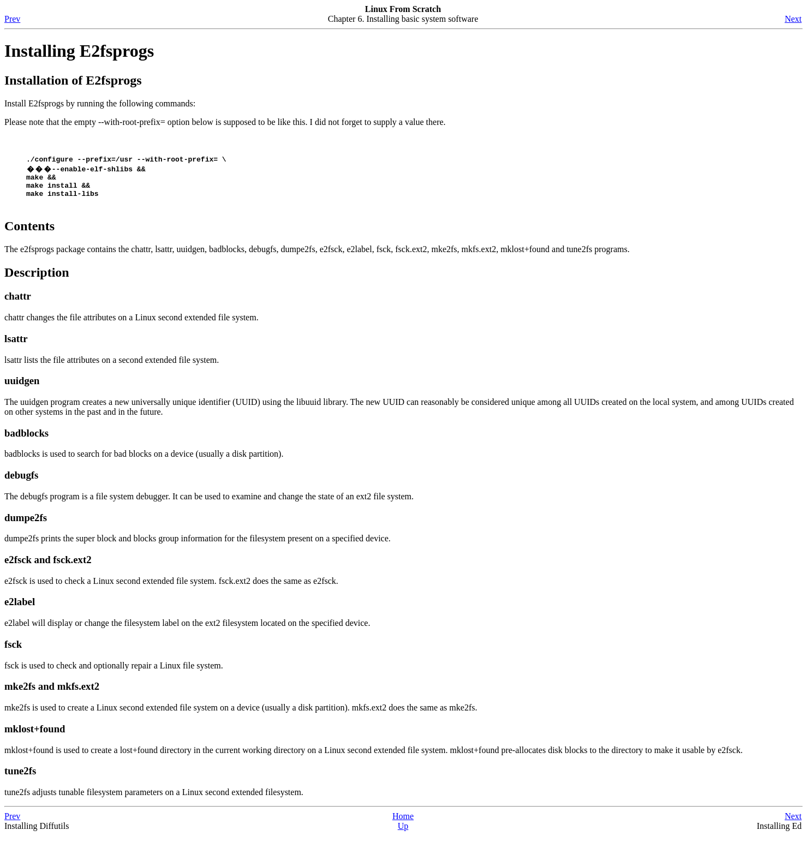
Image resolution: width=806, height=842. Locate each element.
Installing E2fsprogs (79, 51)
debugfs (21, 481)
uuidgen (21, 387)
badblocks (26, 439)
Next (793, 18)
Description (36, 279)
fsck (13, 650)
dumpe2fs (25, 524)
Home (403, 822)
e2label (19, 608)
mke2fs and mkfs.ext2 (51, 692)
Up (403, 832)
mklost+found (34, 735)
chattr (17, 302)
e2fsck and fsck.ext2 (48, 566)
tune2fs (20, 777)
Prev (12, 18)
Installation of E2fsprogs (73, 80)
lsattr (16, 345)
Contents (29, 232)
